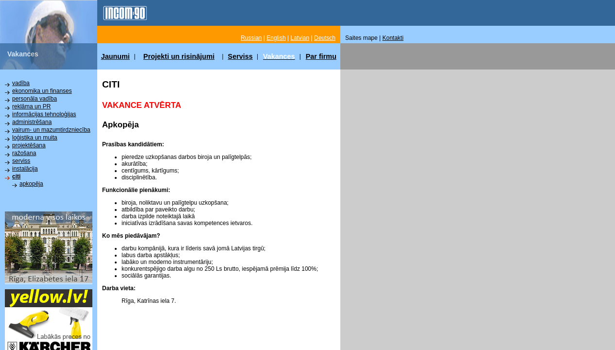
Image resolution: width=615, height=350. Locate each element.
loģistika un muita (34, 137)
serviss (21, 161)
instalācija (25, 168)
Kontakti (393, 38)
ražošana (24, 153)
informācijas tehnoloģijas (44, 114)
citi (16, 176)
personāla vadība (34, 98)
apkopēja (31, 183)
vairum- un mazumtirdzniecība (51, 129)
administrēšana (32, 122)
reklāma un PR (31, 106)
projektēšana (29, 145)
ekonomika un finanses (42, 91)
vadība (21, 83)
